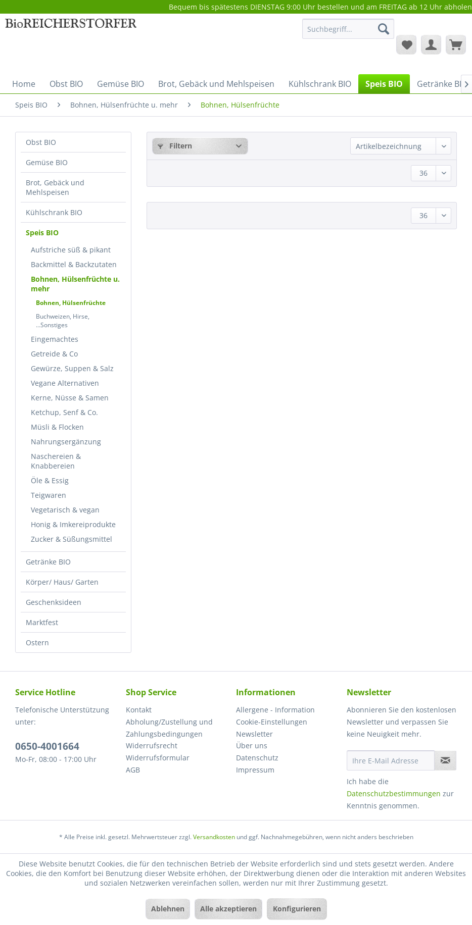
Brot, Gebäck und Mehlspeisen (55, 187)
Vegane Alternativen (65, 383)
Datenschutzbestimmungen (394, 793)
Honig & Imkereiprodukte (73, 524)
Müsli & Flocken (57, 427)
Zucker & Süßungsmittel (71, 539)
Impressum (255, 770)
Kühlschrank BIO (54, 212)
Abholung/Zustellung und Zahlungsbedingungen (169, 728)
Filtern (175, 145)
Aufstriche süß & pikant (71, 249)
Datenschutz (257, 757)
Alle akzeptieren (228, 908)
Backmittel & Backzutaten (74, 264)
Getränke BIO (48, 562)
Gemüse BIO (47, 162)
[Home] (23, 83)
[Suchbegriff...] (348, 29)
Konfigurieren (297, 908)
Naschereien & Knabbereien (56, 461)
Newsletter (254, 734)
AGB (133, 770)
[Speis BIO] (384, 83)
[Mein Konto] (431, 44)
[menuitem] (348, 33)
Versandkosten (214, 837)
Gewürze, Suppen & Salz (72, 368)
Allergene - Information (275, 709)
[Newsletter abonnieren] (445, 760)
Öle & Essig (50, 480)
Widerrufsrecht (151, 745)
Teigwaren (48, 495)
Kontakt (139, 709)
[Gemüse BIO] (120, 83)
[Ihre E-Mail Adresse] (391, 760)
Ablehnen (167, 908)
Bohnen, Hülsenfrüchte (71, 302)
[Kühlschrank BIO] (319, 83)
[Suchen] (383, 29)
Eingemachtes (54, 339)
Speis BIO (42, 232)
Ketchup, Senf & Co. (64, 412)
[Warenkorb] (456, 44)
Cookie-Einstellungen (271, 722)
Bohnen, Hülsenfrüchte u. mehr (75, 283)
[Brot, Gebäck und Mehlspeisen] (216, 83)
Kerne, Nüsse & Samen (70, 397)
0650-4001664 (47, 746)
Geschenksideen (53, 602)
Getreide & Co (54, 353)
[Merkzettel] (406, 44)
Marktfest (42, 622)
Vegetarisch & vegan (65, 510)
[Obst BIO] (66, 83)
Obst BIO (41, 142)
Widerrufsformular (158, 757)
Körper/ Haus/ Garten (62, 582)
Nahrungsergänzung (66, 441)
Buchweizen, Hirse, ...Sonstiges (62, 320)
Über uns (251, 745)
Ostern (37, 642)
